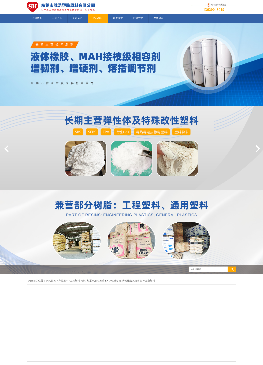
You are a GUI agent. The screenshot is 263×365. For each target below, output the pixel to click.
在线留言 (158, 18)
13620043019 (213, 9)
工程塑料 (75, 280)
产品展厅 (98, 18)
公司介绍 (57, 18)
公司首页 (37, 18)
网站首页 (51, 280)
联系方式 (138, 18)
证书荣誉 (118, 18)
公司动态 (77, 18)
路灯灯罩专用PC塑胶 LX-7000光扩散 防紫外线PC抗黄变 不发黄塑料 (118, 280)
